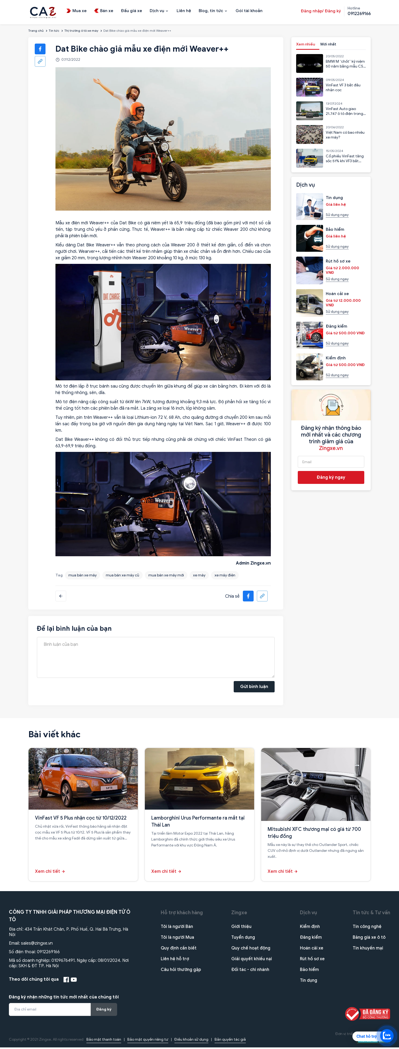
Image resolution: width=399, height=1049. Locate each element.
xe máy (199, 575)
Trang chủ (36, 31)
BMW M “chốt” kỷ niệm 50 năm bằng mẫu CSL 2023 (345, 66)
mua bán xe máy (82, 575)
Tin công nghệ (367, 928)
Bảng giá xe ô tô (369, 939)
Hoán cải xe (311, 949)
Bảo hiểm (309, 971)
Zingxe (239, 914)
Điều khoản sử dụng (191, 1041)
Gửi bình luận (254, 687)
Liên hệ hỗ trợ (175, 960)
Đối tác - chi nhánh (250, 971)
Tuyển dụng (243, 939)
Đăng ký (103, 1011)
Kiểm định (310, 928)
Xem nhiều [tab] (305, 44)
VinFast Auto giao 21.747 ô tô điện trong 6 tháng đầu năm (344, 114)
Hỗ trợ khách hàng (182, 914)
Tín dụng (308, 982)
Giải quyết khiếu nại (251, 960)
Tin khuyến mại (368, 949)
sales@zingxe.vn (37, 945)
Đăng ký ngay (331, 477)
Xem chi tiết (47, 873)
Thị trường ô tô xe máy (81, 31)
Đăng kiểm (311, 939)
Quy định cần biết (179, 949)
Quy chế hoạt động (250, 949)
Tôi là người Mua (177, 939)
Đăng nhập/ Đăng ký (321, 11)
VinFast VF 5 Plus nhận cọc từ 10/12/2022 (81, 820)
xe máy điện (225, 575)
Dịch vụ (308, 914)
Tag (59, 575)
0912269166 (48, 953)
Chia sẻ (232, 596)
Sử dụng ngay (337, 214)
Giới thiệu (241, 928)
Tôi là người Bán (177, 928)
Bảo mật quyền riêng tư (147, 1041)
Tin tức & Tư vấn (371, 914)
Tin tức (54, 31)
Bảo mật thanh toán (103, 1041)
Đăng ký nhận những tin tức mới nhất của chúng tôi (64, 998)
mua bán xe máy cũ (122, 575)
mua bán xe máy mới (166, 575)
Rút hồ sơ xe (312, 960)
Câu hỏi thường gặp (181, 971)
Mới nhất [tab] (328, 44)
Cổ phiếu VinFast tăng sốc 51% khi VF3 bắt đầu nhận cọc (345, 161)
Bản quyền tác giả (230, 1041)
